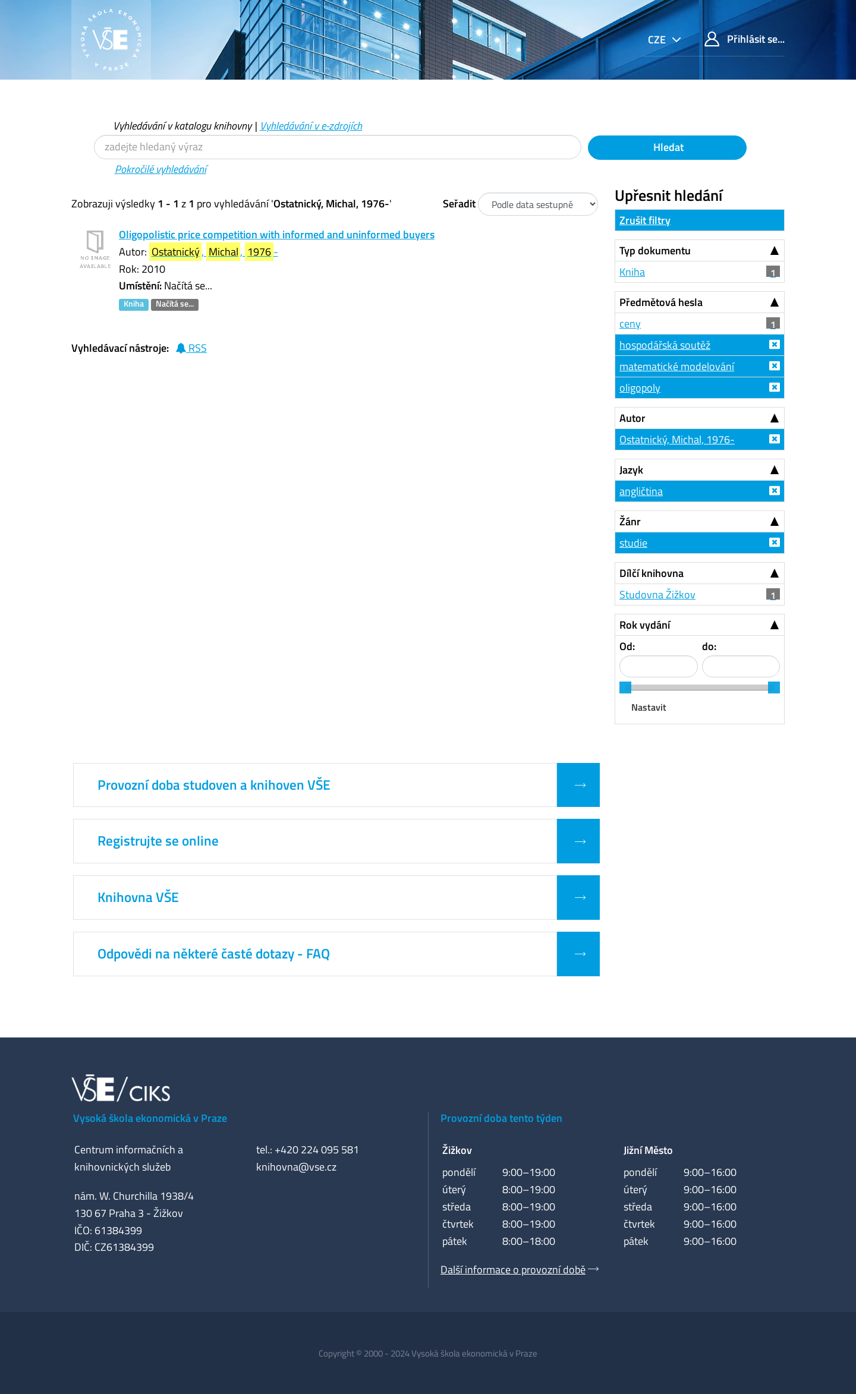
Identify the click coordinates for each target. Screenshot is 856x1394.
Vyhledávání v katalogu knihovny (182, 126)
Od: (627, 646)
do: (709, 646)
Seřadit (459, 203)
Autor (632, 418)
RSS (191, 348)
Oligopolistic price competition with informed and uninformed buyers (277, 234)
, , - (213, 251)
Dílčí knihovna (651, 573)
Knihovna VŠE (138, 897)
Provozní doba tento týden (501, 1118)
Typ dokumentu (655, 250)
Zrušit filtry (645, 220)
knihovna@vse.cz (296, 1167)
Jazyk (631, 470)
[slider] (625, 687)
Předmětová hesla (661, 302)
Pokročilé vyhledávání (160, 169)
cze (658, 39)
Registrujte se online (158, 841)
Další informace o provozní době (513, 1269)
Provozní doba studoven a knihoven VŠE (214, 785)
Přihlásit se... (744, 39)
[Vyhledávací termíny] (337, 147)
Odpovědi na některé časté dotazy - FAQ (213, 954)
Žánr (630, 521)
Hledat (667, 147)
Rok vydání (644, 625)
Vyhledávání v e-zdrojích (311, 126)
